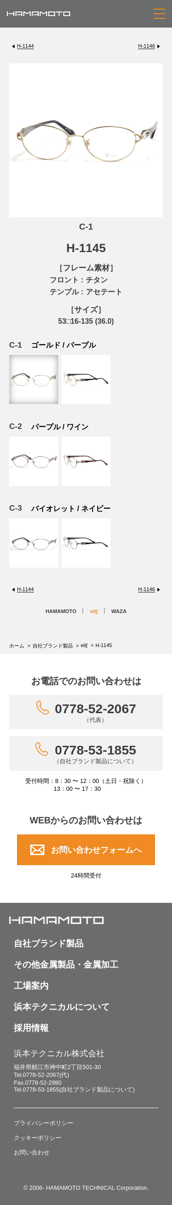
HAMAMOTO (60, 611)
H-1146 (146, 46)
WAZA (119, 611)
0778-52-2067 (95, 712)
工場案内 (31, 986)
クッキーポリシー (37, 1137)
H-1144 (25, 46)
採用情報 (31, 1028)
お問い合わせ (32, 1152)
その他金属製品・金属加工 (66, 964)
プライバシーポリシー (43, 1123)
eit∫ (93, 611)
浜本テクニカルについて (62, 1007)
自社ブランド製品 (53, 645)
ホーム (16, 645)
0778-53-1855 (95, 754)
